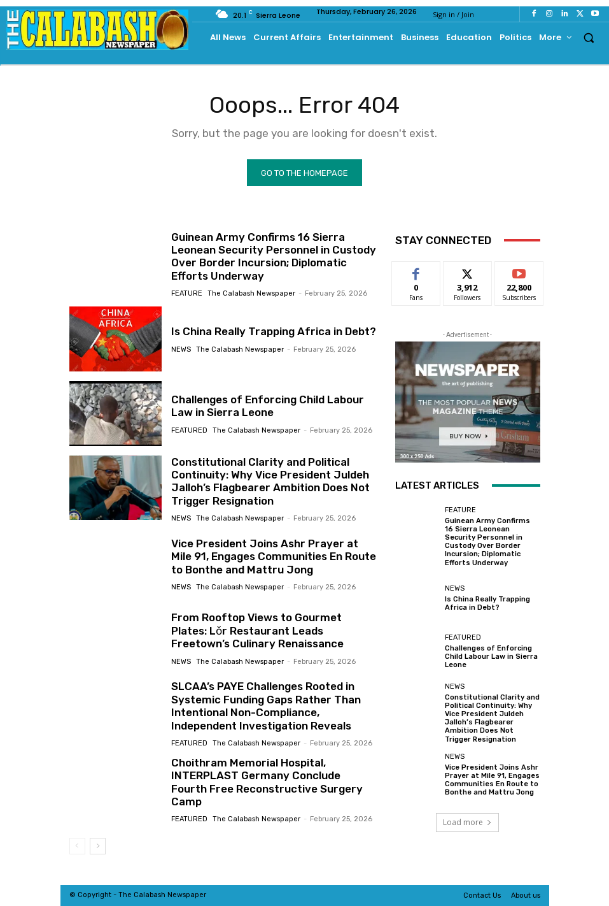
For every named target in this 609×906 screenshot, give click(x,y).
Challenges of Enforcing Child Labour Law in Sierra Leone (267, 406)
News (181, 349)
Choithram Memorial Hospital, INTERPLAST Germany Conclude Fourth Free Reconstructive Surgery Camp (267, 782)
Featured (189, 430)
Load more (467, 822)
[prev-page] (77, 846)
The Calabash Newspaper (251, 293)
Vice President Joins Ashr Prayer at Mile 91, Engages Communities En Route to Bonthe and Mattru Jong (273, 556)
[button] (589, 37)
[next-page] (98, 846)
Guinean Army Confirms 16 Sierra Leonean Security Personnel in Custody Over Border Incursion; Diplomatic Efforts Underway (273, 256)
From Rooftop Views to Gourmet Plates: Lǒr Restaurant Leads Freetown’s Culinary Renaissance (257, 630)
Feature (186, 293)
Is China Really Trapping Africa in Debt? (273, 331)
